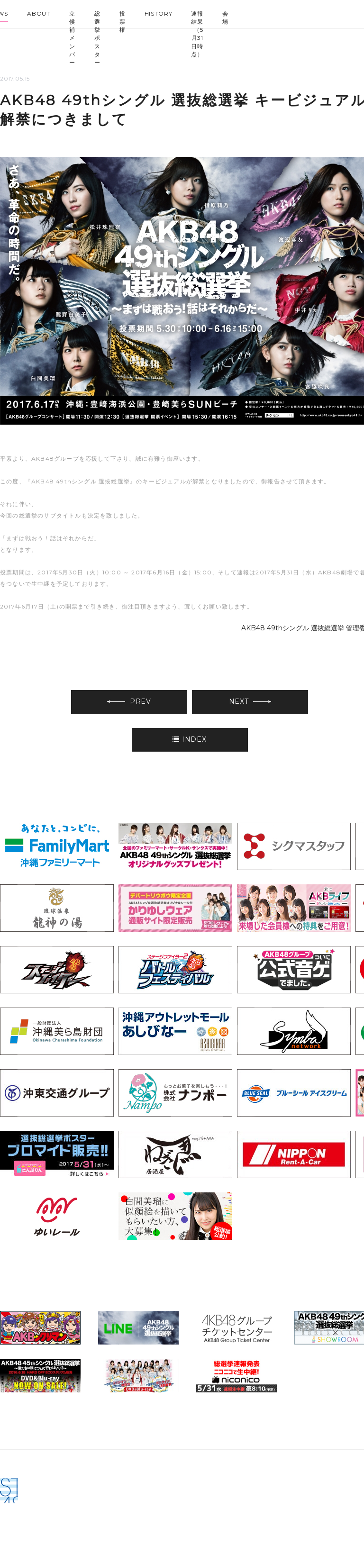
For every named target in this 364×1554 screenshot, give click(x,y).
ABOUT (38, 13)
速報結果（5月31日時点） (197, 34)
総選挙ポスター (97, 38)
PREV (129, 701)
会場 (225, 17)
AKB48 (255, 12)
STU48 (341, 12)
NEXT (250, 701)
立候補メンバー (72, 38)
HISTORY (159, 13)
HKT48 (307, 12)
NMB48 (290, 12)
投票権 (122, 21)
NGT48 (324, 12)
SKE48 (273, 12)
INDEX (189, 739)
